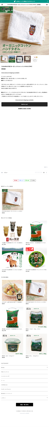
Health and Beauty (6, 389)
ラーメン (3, 380)
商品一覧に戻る (24, 404)
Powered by (24, 413)
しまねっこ (3, 397)
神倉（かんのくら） (5, 371)
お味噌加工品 (4, 384)
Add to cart (24, 104)
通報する (46, 167)
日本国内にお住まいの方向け (24, 108)
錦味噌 (2, 367)
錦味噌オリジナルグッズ (6, 393)
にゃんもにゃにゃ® (5, 376)
